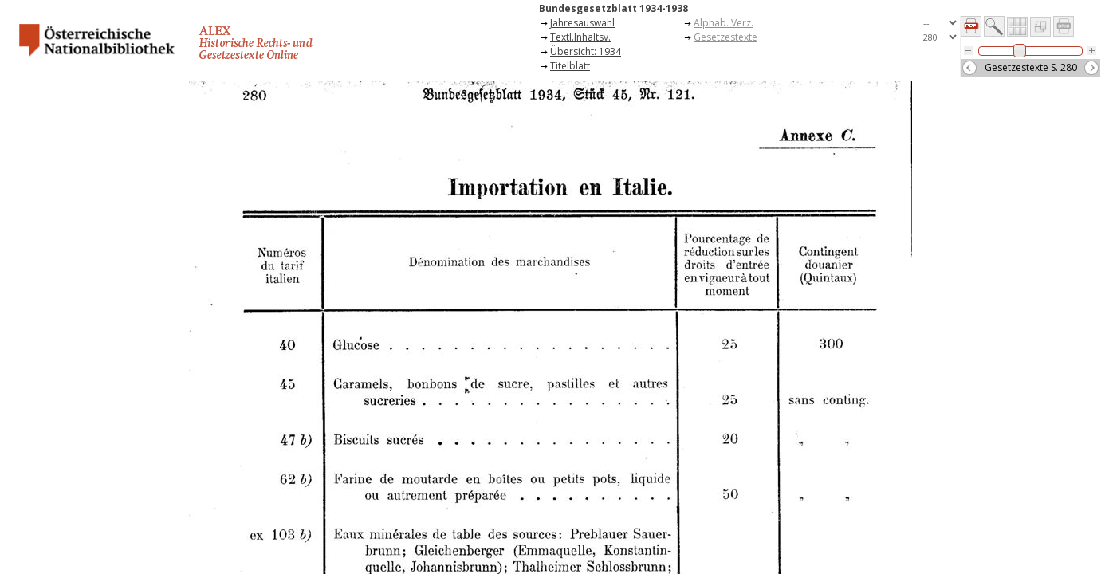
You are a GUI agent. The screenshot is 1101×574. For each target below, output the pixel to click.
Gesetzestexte (725, 37)
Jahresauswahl (582, 22)
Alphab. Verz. (723, 22)
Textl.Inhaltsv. (580, 37)
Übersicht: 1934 (585, 51)
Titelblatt (570, 66)
